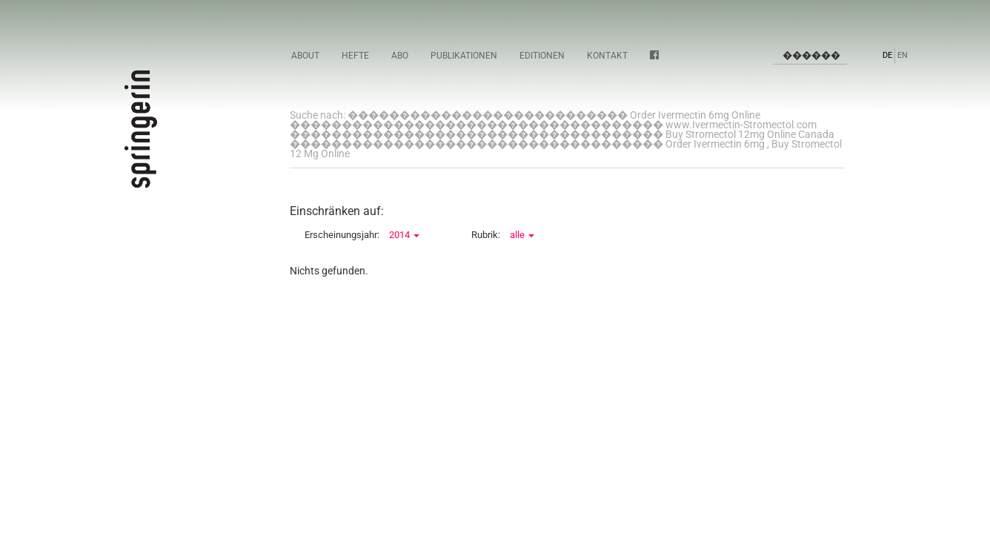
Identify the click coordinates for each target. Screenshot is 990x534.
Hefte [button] (355, 55)
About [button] (305, 55)
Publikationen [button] (464, 55)
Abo (399, 55)
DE (887, 55)
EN (902, 55)
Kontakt (607, 55)
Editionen (542, 55)
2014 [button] (404, 234)
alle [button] (522, 234)
